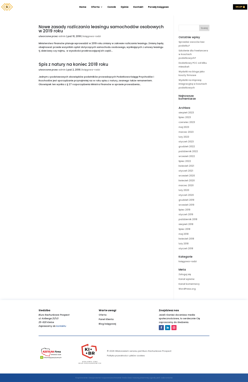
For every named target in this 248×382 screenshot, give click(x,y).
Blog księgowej (107, 323)
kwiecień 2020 (187, 180)
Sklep (239, 6)
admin (62, 36)
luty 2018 (184, 243)
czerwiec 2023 (187, 122)
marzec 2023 (186, 132)
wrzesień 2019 (186, 204)
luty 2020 (184, 190)
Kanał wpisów (187, 279)
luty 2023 (184, 136)
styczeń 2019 (186, 214)
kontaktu (61, 326)
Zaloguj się (185, 274)
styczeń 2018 (186, 248)
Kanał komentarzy (189, 284)
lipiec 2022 (185, 161)
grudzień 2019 (186, 199)
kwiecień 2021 (186, 165)
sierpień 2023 (186, 112)
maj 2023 (184, 127)
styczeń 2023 (186, 141)
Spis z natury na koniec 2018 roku (73, 64)
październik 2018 (188, 219)
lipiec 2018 (184, 229)
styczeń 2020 (186, 195)
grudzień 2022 (187, 146)
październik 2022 (188, 151)
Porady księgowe (158, 7)
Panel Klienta (106, 319)
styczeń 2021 (186, 170)
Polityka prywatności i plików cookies (126, 355)
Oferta (95, 7)
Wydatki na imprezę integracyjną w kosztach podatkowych (193, 84)
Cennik (111, 7)
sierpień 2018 (186, 224)
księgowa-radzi (92, 36)
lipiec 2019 (184, 209)
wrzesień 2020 (187, 175)
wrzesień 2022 (187, 156)
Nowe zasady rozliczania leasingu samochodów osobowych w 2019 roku (101, 29)
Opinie (125, 7)
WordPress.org (187, 288)
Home (82, 7)
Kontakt (138, 7)
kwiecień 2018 (186, 238)
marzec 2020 (186, 185)
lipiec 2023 (185, 117)
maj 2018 (184, 234)
